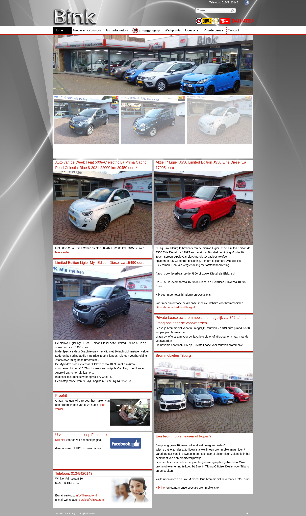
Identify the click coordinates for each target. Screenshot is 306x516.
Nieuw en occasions (87, 30)
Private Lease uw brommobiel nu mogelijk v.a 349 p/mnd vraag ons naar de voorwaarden (201, 320)
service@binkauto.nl (91, 499)
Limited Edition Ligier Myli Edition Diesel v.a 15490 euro (100, 263)
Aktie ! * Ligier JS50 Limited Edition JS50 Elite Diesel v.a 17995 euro (201, 165)
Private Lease (213, 30)
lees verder (62, 252)
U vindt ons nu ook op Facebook (81, 435)
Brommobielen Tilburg (173, 355)
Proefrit (61, 396)
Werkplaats (172, 30)
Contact (233, 30)
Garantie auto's (117, 30)
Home (58, 30)
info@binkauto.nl (86, 495)
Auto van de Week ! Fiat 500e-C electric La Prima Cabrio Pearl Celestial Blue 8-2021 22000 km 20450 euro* (101, 165)
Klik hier (60, 439)
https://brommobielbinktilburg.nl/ (176, 307)
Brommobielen (146, 31)
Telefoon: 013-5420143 (73, 473)
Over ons (191, 30)
